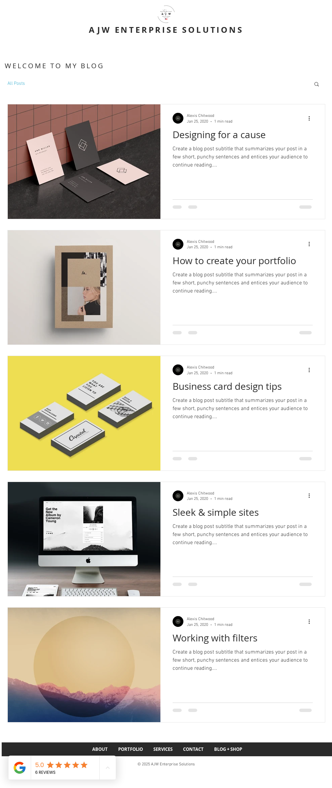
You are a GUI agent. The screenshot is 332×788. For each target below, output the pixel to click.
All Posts (16, 83)
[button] (316, 84)
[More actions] (312, 118)
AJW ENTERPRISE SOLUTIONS (166, 29)
